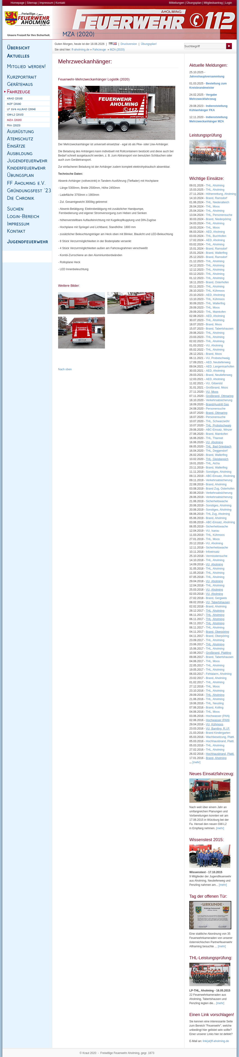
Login (228, 2)
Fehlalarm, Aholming (219, 674)
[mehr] (220, 828)
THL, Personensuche (219, 215)
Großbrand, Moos (217, 387)
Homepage (18, 2)
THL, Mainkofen (216, 311)
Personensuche (215, 408)
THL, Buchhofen (216, 236)
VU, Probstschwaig (218, 358)
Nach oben (65, 369)
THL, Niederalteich (217, 202)
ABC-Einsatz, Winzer (219, 429)
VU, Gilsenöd (214, 383)
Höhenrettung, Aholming (221, 194)
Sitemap (32, 2)
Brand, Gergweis (216, 598)
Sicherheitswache (217, 501)
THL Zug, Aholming (218, 514)
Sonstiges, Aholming (219, 471)
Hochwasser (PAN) (218, 716)
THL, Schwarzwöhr (218, 421)
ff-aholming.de (81, 49)
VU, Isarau (212, 530)
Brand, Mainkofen (217, 434)
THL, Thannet (214, 438)
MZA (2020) (117, 49)
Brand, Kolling (215, 707)
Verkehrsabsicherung (219, 400)
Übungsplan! (149, 44)
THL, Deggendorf (217, 450)
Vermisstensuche (216, 556)
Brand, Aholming (216, 484)
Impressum (46, 2)
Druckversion (129, 44)
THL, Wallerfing (215, 303)
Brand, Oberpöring (217, 636)
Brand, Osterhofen (217, 282)
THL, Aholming (215, 185)
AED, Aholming (215, 231)
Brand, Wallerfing (217, 252)
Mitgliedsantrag (213, 2)
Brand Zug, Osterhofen (220, 488)
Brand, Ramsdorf (216, 198)
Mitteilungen (176, 2)
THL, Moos (213, 206)
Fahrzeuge (99, 49)
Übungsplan (194, 2)
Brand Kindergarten (218, 732)
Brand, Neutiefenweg (219, 375)
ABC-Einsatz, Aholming (220, 476)
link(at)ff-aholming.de (216, 1041)
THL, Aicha (213, 463)
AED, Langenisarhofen (220, 366)
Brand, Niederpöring (218, 219)
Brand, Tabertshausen (219, 328)
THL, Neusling (215, 703)
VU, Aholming (214, 345)
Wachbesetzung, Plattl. (220, 737)
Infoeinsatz (213, 551)
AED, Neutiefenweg (218, 362)
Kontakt (60, 2)
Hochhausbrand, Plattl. (220, 741)
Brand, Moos (214, 324)
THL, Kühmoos (215, 290)
